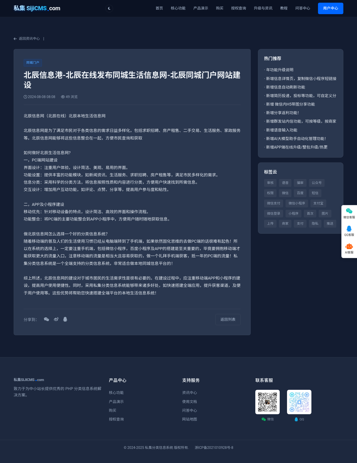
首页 (159, 8)
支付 (300, 223)
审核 (270, 183)
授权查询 (238, 8)
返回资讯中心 (27, 39)
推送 (330, 223)
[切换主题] (109, 8)
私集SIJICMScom (29, 380)
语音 (285, 183)
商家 (285, 223)
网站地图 (189, 419)
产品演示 (200, 8)
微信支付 (273, 203)
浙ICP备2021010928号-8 (214, 448)
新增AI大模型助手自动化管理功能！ (297, 138)
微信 (285, 193)
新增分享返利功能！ (283, 113)
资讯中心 (189, 393)
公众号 (317, 183)
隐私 (315, 223)
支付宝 (318, 203)
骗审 (300, 183)
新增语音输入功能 (281, 130)
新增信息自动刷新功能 (285, 87)
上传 (270, 223)
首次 (310, 213)
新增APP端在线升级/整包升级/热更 (296, 147)
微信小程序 (296, 203)
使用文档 (189, 402)
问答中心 (302, 8)
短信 (315, 193)
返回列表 (228, 319)
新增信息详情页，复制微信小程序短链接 (301, 78)
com (37, 8)
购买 (219, 8)
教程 (284, 8)
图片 (325, 213)
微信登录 (273, 213)
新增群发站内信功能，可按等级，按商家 (301, 121)
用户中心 (330, 8)
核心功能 (178, 8)
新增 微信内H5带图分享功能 (290, 104)
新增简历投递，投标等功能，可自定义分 (301, 95)
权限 (270, 193)
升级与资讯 (263, 8)
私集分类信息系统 (159, 448)
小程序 (293, 213)
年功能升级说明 (279, 70)
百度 (300, 193)
